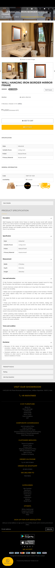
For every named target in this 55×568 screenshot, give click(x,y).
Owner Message (27, 409)
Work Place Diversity (27, 435)
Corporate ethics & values (27, 430)
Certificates (27, 411)
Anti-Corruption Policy (27, 426)
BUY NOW (27, 127)
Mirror (17, 17)
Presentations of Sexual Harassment (27, 433)
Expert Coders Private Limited (35, 556)
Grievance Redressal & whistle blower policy (27, 431)
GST (27, 418)
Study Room (27, 501)
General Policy (27, 445)
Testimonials (27, 412)
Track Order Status (27, 513)
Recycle (27, 499)
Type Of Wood (27, 452)
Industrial (27, 495)
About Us (27, 407)
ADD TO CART (27, 121)
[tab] (27, 203)
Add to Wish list (25, 97)
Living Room (27, 497)
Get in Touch (27, 414)
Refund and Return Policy (27, 450)
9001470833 (27, 469)
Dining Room (27, 492)
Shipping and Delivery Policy (27, 449)
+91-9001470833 (27, 462)
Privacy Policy (27, 447)
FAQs (27, 514)
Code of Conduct (27, 428)
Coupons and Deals (27, 511)
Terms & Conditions (27, 443)
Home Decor (9, 17)
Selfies (20, 104)
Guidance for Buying (27, 454)
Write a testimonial (27, 509)
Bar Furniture (27, 488)
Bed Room (27, 490)
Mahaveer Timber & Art (31, 561)
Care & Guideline (27, 416)
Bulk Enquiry (48, 90)
